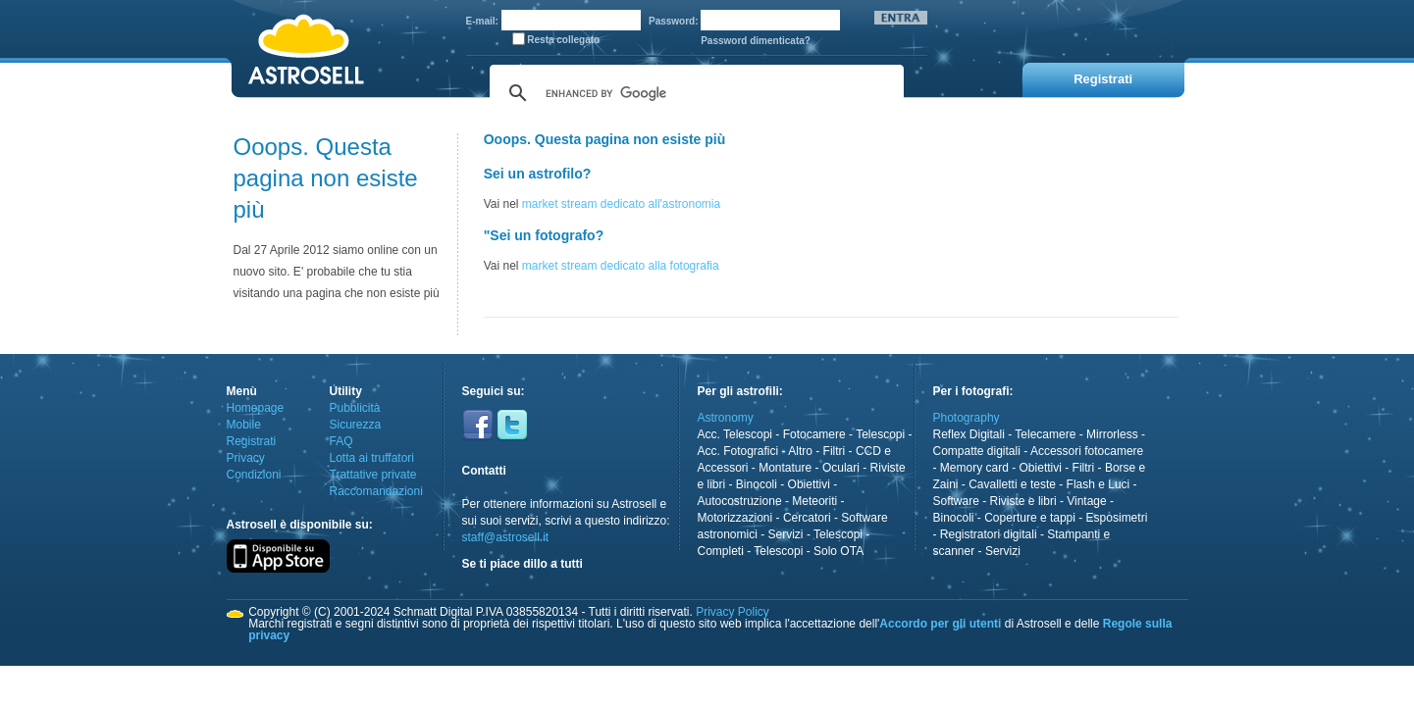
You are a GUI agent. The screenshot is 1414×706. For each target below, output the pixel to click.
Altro (800, 451)
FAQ (341, 441)
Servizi (786, 534)
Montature (785, 468)
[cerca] (694, 93)
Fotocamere (814, 434)
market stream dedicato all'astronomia (621, 204)
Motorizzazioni (735, 518)
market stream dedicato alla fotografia (620, 266)
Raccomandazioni (376, 491)
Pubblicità (355, 408)
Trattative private (373, 474)
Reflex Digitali (969, 434)
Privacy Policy (732, 612)
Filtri (834, 451)
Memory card (974, 468)
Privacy (246, 458)
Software (956, 501)
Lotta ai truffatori (372, 458)
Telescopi (880, 434)
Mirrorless (1112, 434)
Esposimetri (1117, 518)
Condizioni (254, 474)
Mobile (244, 424)
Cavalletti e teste (1012, 484)
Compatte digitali (977, 451)
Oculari (841, 468)
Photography (966, 418)
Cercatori (807, 518)
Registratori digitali (988, 534)
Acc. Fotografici (738, 451)
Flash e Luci (1098, 484)
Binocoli (756, 484)
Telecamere (1045, 434)
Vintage (1086, 501)
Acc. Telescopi (735, 434)
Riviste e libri (1023, 501)
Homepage (256, 408)
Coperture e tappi (1029, 518)
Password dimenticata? (756, 40)
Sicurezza (356, 424)
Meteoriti (814, 501)
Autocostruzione (740, 501)
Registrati (252, 441)
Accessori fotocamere (1086, 451)
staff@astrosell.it (506, 537)
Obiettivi (809, 484)
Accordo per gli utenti (940, 623)
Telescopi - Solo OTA (809, 551)
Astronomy (726, 418)
